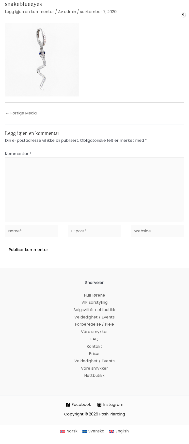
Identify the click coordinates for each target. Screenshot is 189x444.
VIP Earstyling (94, 302)
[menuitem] (69, 431)
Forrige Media (21, 113)
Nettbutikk (94, 375)
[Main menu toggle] (10, 19)
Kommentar (18, 154)
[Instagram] (110, 404)
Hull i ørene (94, 295)
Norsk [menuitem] (72, 431)
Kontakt (94, 346)
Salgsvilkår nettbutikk (94, 310)
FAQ (94, 339)
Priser (94, 353)
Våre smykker (94, 331)
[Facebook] (78, 404)
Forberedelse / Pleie (94, 324)
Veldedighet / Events (94, 317)
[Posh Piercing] (98, 18)
